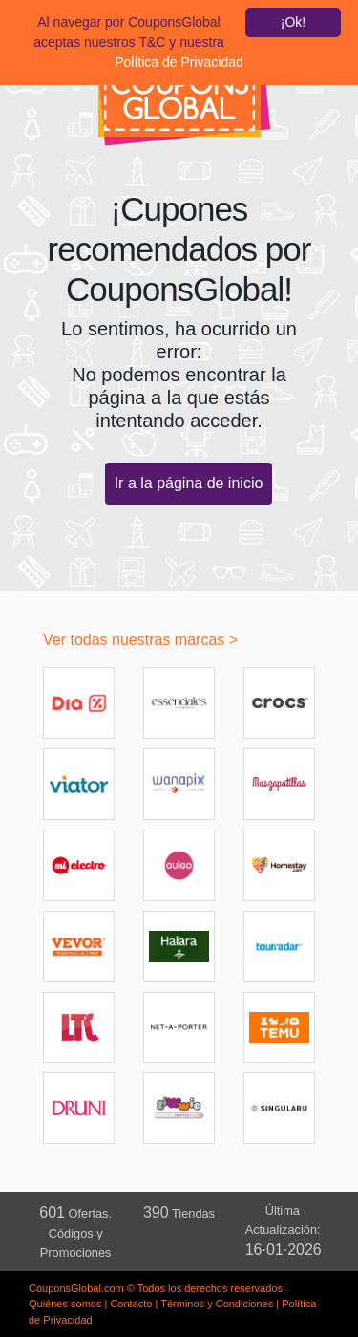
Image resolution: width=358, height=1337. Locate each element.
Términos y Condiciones (216, 1303)
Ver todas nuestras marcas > (140, 640)
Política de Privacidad (179, 62)
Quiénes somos (65, 1303)
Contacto (131, 1303)
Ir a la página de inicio (189, 483)
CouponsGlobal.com (76, 1288)
